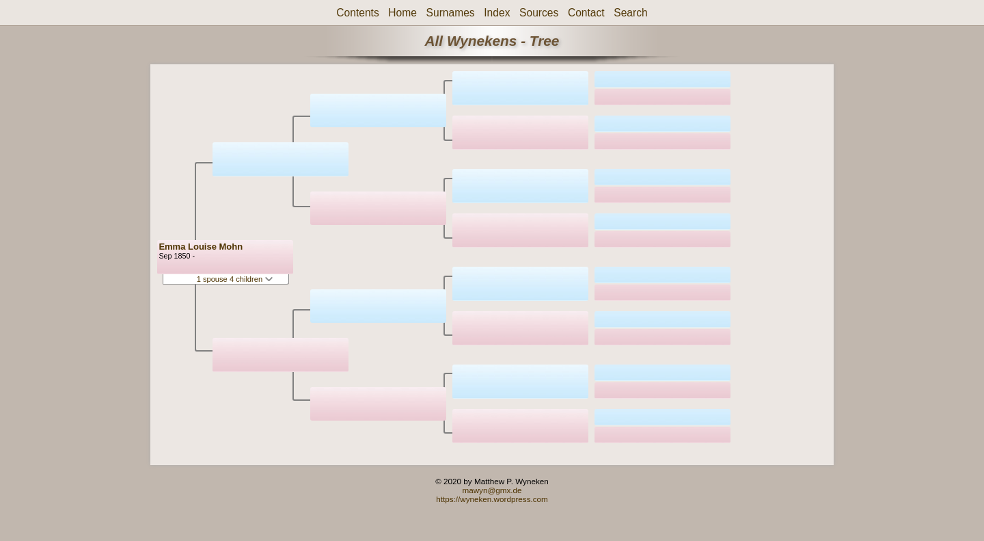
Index (497, 12)
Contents (357, 12)
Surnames (450, 12)
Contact (586, 12)
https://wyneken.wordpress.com (492, 498)
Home (402, 12)
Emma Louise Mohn (201, 246)
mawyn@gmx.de (491, 490)
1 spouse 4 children (235, 279)
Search (630, 12)
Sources (538, 12)
